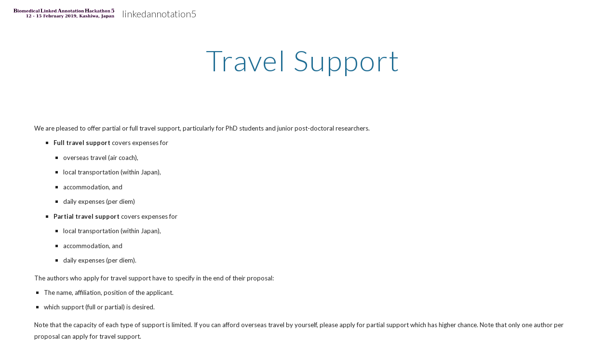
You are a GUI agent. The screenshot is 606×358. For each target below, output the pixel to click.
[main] (303, 60)
